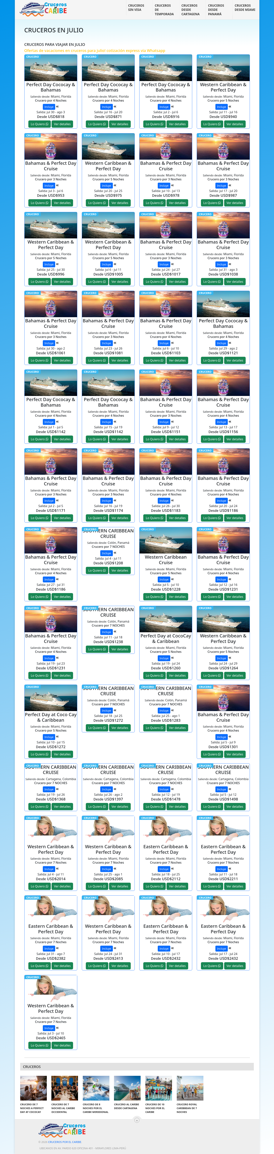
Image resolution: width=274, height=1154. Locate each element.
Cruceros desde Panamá (216, 9)
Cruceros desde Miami (245, 7)
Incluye (49, 107)
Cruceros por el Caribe (64, 1142)
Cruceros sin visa (136, 7)
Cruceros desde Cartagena (191, 9)
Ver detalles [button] (62, 124)
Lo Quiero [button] (39, 124)
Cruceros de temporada (164, 9)
